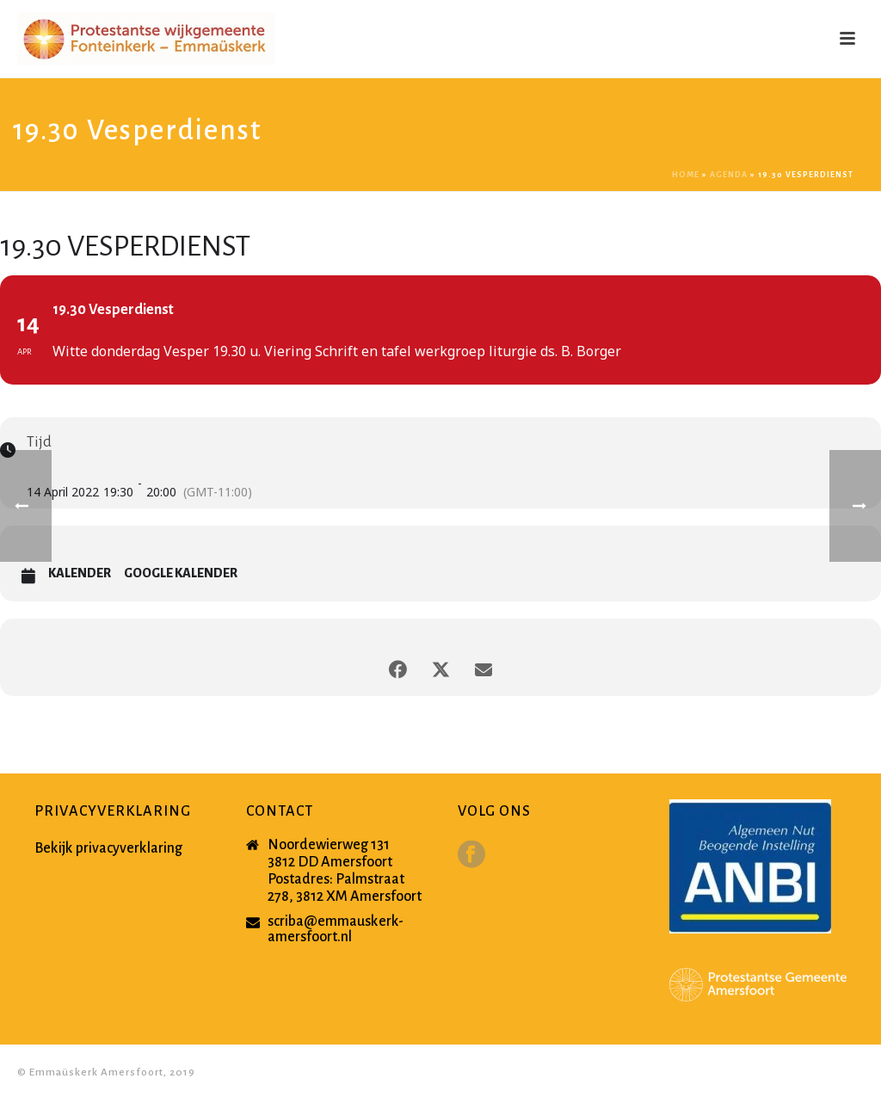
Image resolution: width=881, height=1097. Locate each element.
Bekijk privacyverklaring (108, 848)
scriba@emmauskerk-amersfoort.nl (336, 929)
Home (685, 174)
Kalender (79, 573)
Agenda (729, 174)
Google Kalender (180, 573)
